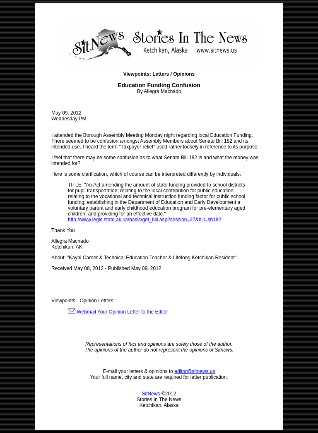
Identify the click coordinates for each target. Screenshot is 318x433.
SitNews (151, 394)
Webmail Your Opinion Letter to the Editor (122, 312)
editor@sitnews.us (194, 371)
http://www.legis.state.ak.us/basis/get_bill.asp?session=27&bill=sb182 (144, 219)
